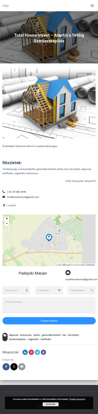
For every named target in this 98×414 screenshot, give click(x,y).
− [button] (7, 223)
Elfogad (50, 404)
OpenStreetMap (79, 265)
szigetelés (33, 339)
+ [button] (7, 218)
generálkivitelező (51, 334)
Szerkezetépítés (17, 339)
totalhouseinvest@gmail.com (23, 196)
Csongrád (9, 205)
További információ (77, 399)
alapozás (13, 334)
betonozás (25, 334)
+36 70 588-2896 (16, 191)
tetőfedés (46, 339)
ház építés (73, 334)
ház (64, 334)
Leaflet (59, 265)
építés (36, 334)
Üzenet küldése (49, 320)
